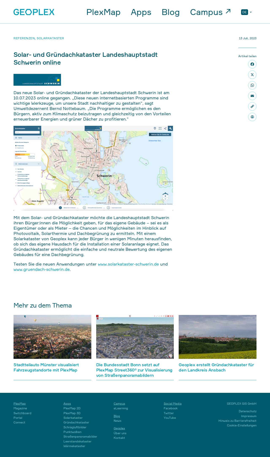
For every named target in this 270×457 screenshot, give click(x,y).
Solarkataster (50, 38)
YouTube (170, 417)
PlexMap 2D (71, 408)
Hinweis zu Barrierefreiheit (237, 420)
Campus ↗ (210, 12)
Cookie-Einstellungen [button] (241, 425)
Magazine (20, 408)
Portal (18, 417)
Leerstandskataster (77, 441)
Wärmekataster (74, 446)
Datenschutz (247, 411)
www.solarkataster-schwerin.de (128, 264)
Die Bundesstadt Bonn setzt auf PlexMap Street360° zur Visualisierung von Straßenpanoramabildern (134, 370)
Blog (171, 12)
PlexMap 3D (71, 413)
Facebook (171, 408)
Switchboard (22, 413)
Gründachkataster (76, 422)
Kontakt (119, 437)
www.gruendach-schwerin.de (42, 269)
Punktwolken (72, 432)
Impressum (248, 416)
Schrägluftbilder (74, 427)
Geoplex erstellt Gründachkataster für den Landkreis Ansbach (216, 367)
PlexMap (103, 12)
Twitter (169, 413)
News (117, 420)
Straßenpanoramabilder (80, 436)
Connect (19, 422)
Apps (141, 12)
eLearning (121, 408)
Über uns (120, 433)
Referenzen (24, 38)
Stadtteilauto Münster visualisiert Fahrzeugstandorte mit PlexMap (46, 367)
